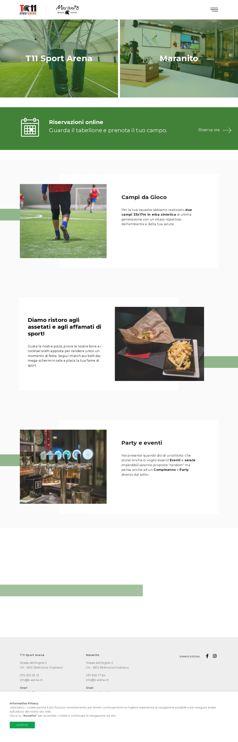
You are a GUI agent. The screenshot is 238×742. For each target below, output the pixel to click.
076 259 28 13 (29, 675)
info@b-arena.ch (31, 680)
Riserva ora (209, 130)
